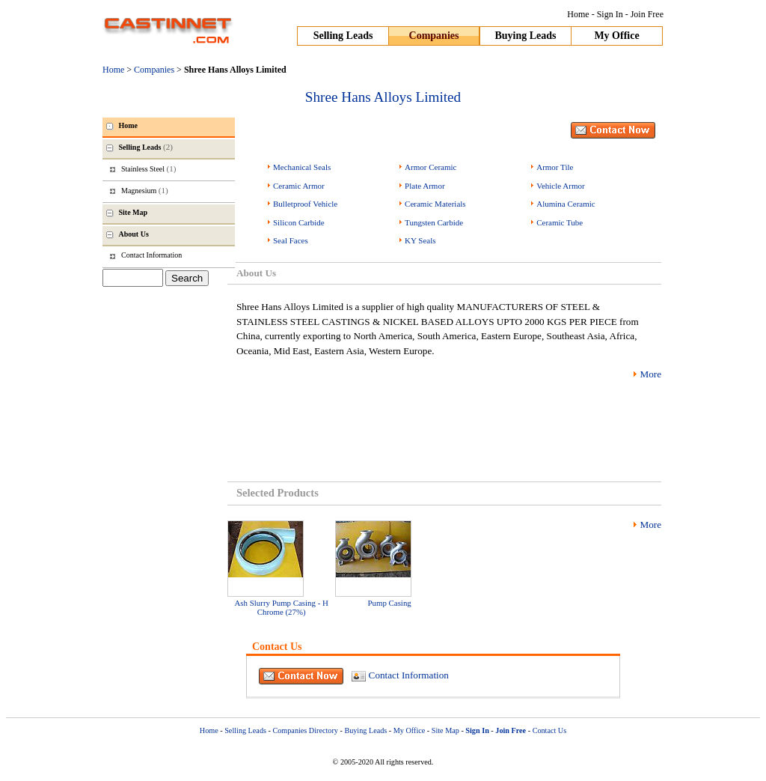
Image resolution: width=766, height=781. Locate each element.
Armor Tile (554, 166)
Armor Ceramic (430, 166)
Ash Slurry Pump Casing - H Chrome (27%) (281, 607)
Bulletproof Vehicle (305, 203)
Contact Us (550, 730)
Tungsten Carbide (434, 222)
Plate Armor (424, 185)
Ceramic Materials (435, 203)
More (650, 374)
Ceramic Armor (299, 185)
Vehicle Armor (560, 185)
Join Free (647, 14)
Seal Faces (290, 240)
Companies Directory (304, 730)
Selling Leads (343, 35)
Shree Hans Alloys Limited (383, 97)
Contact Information (409, 675)
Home (578, 14)
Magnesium (144, 190)
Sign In (610, 14)
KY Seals (420, 240)
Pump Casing (389, 602)
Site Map (445, 730)
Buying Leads (525, 35)
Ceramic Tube (559, 222)
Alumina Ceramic (565, 203)
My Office (616, 35)
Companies (434, 35)
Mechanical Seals (302, 166)
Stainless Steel (148, 168)
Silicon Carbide (299, 222)
